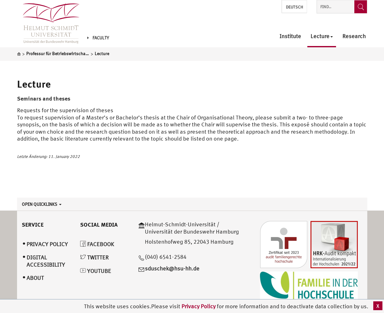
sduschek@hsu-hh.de (172, 268)
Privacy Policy (199, 306)
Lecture (34, 84)
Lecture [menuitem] (321, 36)
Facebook (97, 244)
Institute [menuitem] (290, 36)
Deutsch (294, 7)
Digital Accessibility (46, 261)
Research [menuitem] (354, 36)
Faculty (98, 38)
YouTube (95, 271)
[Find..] (360, 6)
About (35, 278)
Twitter (94, 257)
